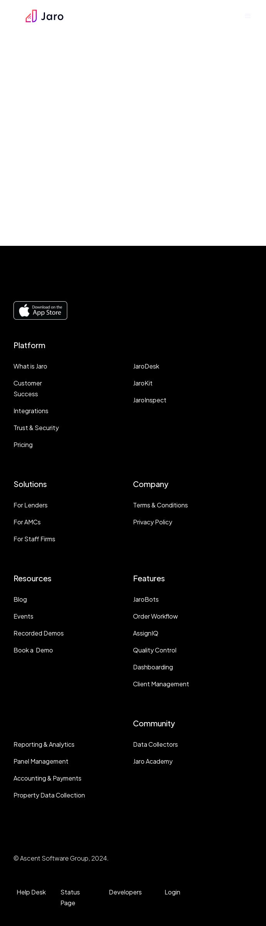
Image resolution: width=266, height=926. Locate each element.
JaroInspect (149, 400)
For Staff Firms (34, 539)
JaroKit (143, 383)
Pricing (23, 444)
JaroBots (146, 599)
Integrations (30, 411)
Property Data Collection (49, 795)
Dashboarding (153, 667)
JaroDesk (146, 366)
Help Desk (31, 892)
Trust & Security (36, 428)
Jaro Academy (153, 761)
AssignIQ (145, 633)
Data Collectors (155, 744)
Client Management (161, 684)
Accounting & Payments (47, 778)
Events (23, 616)
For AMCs (27, 522)
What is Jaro (30, 366)
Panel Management (40, 761)
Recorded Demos (38, 633)
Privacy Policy (152, 522)
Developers (125, 892)
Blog (20, 599)
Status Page (70, 897)
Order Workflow (155, 616)
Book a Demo (33, 650)
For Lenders (30, 505)
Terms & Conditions (160, 505)
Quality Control (154, 650)
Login (172, 892)
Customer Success (27, 388)
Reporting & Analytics (44, 744)
